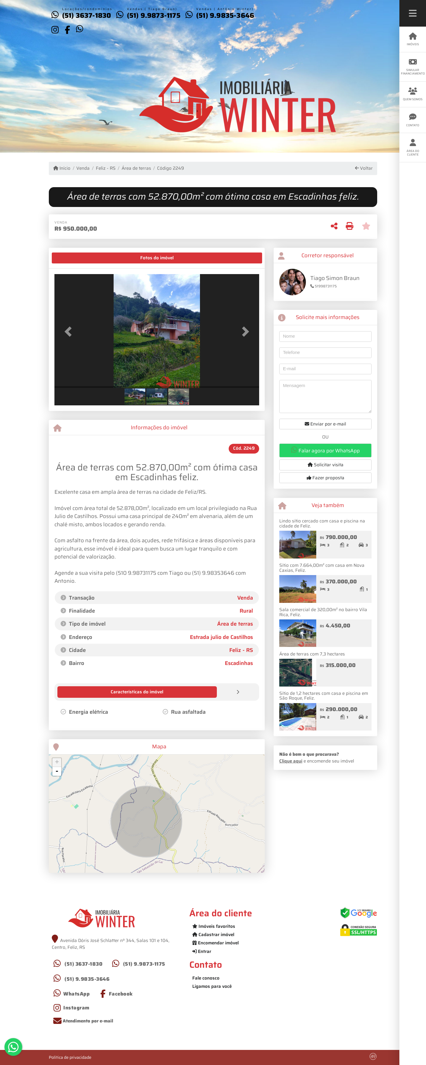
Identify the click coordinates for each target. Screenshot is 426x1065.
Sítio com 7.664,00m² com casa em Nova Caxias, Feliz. (321, 568)
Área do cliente (413, 147)
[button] (69, 331)
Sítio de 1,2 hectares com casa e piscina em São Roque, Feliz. (323, 696)
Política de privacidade (70, 1057)
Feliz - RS (106, 168)
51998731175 (323, 286)
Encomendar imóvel (215, 942)
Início (61, 168)
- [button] (57, 771)
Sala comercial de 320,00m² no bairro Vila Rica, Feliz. (323, 612)
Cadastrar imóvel (213, 934)
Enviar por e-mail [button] (325, 424)
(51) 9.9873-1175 (153, 15)
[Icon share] (55, 29)
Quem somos (413, 94)
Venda (83, 168)
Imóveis (413, 39)
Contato (413, 120)
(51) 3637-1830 (86, 15)
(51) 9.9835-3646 (225, 15)
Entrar (201, 951)
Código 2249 (170, 168)
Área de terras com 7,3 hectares (312, 654)
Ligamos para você (212, 986)
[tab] (73, 258)
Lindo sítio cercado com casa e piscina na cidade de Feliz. (322, 523)
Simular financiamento (413, 67)
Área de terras (136, 168)
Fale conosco (206, 977)
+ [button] (57, 762)
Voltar (364, 168)
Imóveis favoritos (213, 926)
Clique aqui (290, 761)
